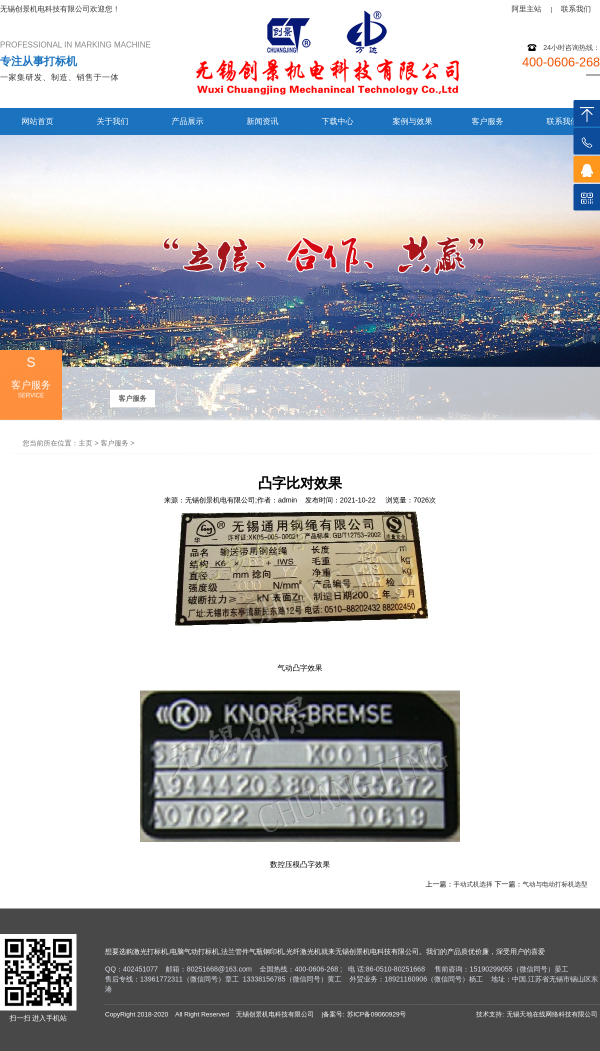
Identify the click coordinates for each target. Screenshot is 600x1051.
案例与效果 (412, 121)
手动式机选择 (473, 884)
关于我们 (112, 121)
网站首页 (38, 121)
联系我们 (576, 8)
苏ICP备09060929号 (376, 1014)
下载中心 (338, 121)
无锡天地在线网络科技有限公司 (552, 1014)
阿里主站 (527, 8)
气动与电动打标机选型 (555, 884)
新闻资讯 (262, 121)
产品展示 (188, 121)
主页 (85, 443)
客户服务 (488, 121)
